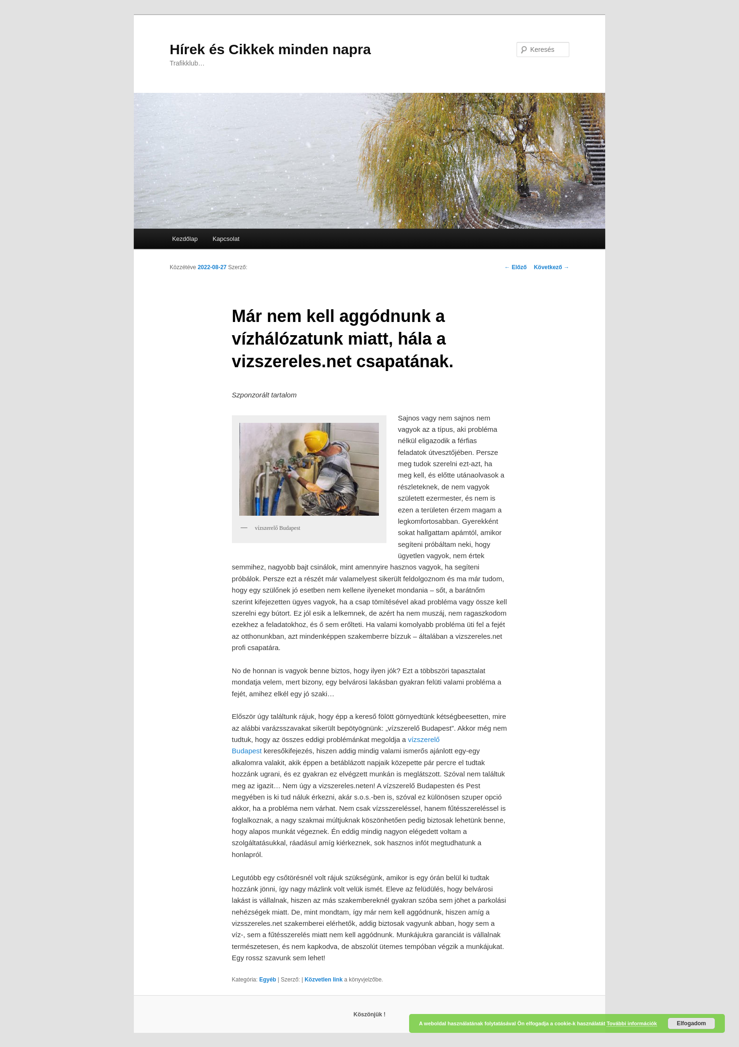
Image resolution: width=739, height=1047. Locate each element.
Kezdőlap (184, 238)
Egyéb (267, 979)
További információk (632, 1023)
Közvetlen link (324, 979)
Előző (515, 267)
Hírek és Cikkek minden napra (270, 49)
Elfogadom (691, 1023)
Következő (551, 267)
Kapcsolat (226, 238)
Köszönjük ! (369, 1014)
